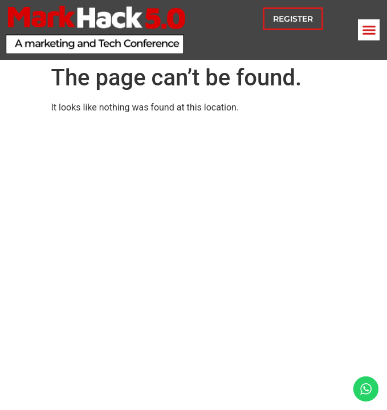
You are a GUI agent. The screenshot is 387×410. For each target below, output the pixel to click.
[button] (369, 30)
